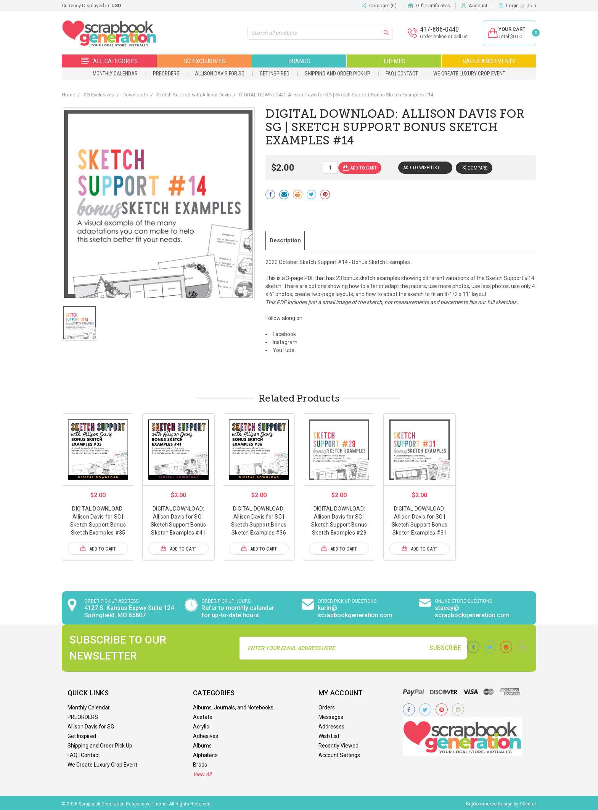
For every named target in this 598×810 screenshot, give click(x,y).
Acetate (202, 715)
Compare (475, 168)
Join (531, 5)
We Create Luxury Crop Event (469, 73)
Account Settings (339, 753)
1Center (527, 802)
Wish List (328, 734)
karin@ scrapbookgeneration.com (355, 609)
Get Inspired (274, 73)
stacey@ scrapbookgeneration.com (472, 609)
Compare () (379, 5)
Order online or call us (439, 36)
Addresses (331, 725)
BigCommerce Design (489, 802)
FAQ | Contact (402, 73)
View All (202, 772)
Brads (200, 763)
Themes (394, 61)
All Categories (109, 61)
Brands (299, 61)
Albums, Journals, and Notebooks (233, 706)
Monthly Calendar (115, 73)
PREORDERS (166, 73)
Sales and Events (489, 61)
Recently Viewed (338, 744)
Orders (326, 706)
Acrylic (201, 725)
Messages (330, 715)
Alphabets (205, 753)
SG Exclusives (204, 61)
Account (478, 5)
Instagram (285, 341)
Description (288, 239)
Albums (202, 744)
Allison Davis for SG (219, 73)
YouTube (283, 349)
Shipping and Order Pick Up (337, 73)
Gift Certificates (433, 5)
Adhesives (205, 734)
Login (512, 5)
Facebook (284, 333)
